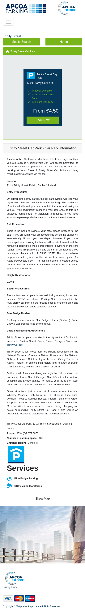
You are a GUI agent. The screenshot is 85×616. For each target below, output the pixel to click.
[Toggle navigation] (8, 22)
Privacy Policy (10, 587)
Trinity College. (15, 344)
